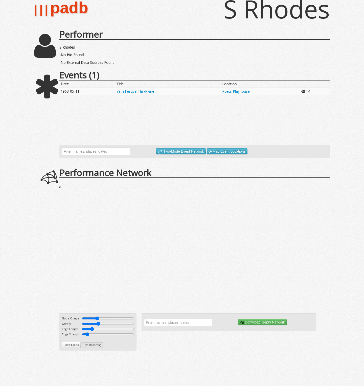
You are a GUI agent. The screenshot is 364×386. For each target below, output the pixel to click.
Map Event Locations (227, 151)
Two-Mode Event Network (181, 151)
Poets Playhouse (236, 91)
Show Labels (71, 345)
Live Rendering (92, 345)
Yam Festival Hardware (135, 91)
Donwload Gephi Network (262, 322)
